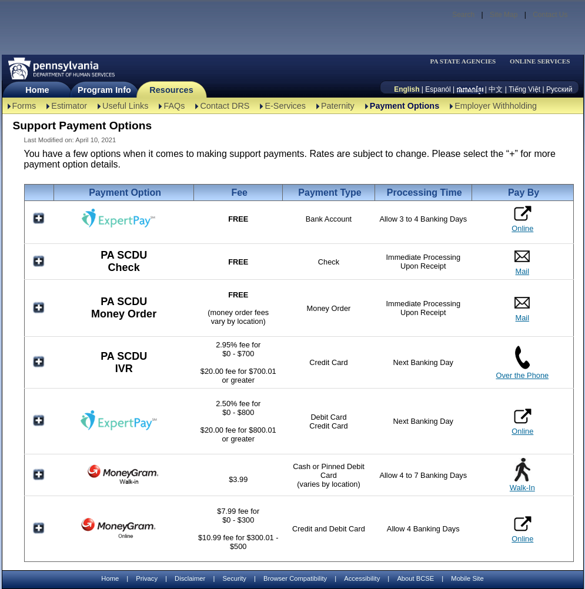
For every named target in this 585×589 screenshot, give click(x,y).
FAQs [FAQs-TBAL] (174, 106)
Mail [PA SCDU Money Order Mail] (522, 317)
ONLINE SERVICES (540, 61)
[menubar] (466, 61)
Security (234, 578)
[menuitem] (466, 61)
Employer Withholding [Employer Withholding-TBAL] (495, 106)
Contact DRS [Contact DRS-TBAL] (224, 106)
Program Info (104, 90)
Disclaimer (190, 578)
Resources (171, 90)
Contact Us (550, 15)
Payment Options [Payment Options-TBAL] (404, 106)
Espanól (437, 89)
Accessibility (362, 578)
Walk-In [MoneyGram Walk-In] (522, 487)
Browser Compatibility (295, 578)
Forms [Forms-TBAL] (24, 106)
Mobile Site (467, 578)
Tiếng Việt (524, 89)
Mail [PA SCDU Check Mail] (522, 271)
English (406, 89)
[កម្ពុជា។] (470, 89)
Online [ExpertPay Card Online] (522, 421)
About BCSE (415, 578)
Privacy (147, 578)
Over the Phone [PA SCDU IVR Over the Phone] (522, 375)
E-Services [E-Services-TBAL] (285, 106)
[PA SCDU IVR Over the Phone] (522, 366)
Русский (559, 89)
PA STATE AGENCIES (463, 61)
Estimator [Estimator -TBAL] (69, 106)
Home (37, 90)
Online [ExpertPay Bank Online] (522, 219)
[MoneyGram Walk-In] (124, 483)
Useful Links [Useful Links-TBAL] (125, 106)
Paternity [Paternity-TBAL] (338, 106)
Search (463, 15)
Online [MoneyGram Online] (522, 529)
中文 (496, 89)
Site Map (503, 15)
